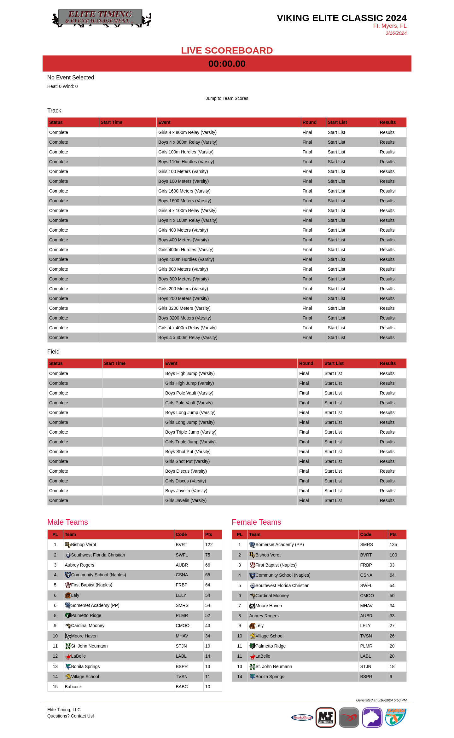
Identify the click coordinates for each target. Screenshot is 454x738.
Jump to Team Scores (227, 98)
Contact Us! (82, 715)
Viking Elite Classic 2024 (342, 18)
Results (387, 132)
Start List (336, 132)
